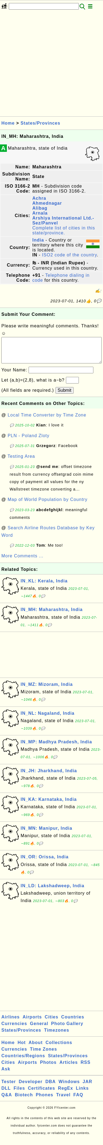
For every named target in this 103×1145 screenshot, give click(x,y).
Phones (44, 1100)
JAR (87, 1087)
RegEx (65, 1093)
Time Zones (43, 1054)
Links (82, 1093)
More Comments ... (22, 561)
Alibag (40, 208)
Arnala (40, 213)
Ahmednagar (47, 203)
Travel (63, 1100)
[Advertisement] (51, 64)
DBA (50, 1087)
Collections (59, 1048)
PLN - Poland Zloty (28, 441)
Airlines (10, 1022)
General (39, 1029)
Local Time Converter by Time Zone (47, 420)
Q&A (6, 1100)
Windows (69, 1087)
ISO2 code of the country (69, 255)
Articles (68, 1067)
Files (19, 1093)
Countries (72, 1022)
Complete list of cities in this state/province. (63, 230)
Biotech (24, 1100)
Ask (5, 1074)
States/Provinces (40, 123)
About (36, 1048)
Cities (52, 1022)
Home (8, 123)
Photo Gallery (67, 1029)
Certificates (41, 1093)
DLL (6, 1093)
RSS (86, 1067)
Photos (48, 1067)
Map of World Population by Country (48, 505)
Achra (39, 198)
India (38, 240)
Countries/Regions (23, 1061)
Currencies (14, 1029)
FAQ (78, 1100)
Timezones (56, 1035)
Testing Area (21, 461)
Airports (32, 1022)
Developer (30, 1087)
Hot (22, 1048)
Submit (64, 395)
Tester (8, 1087)
